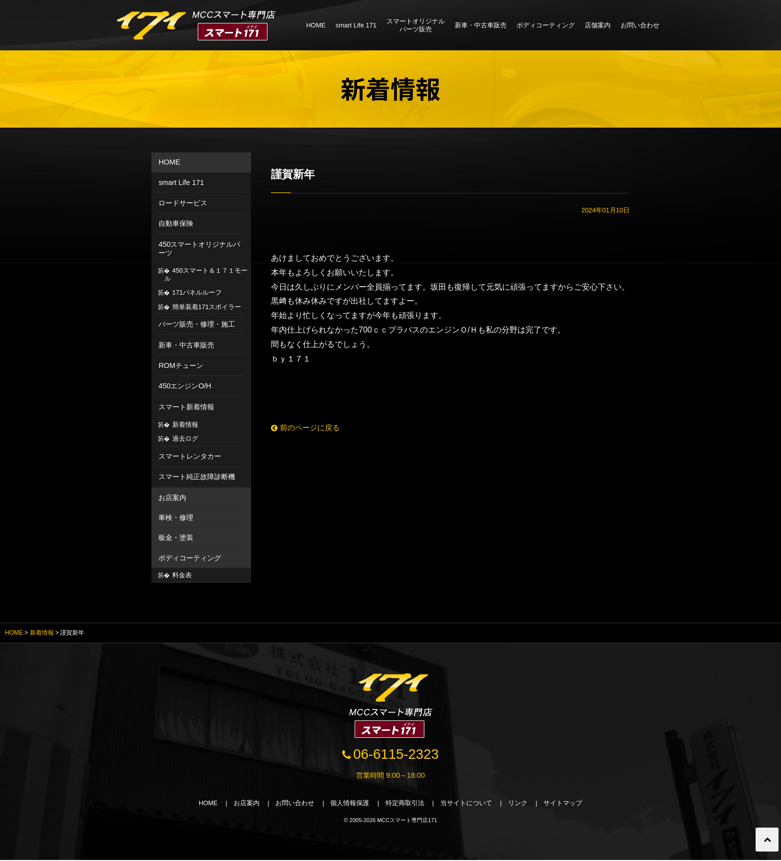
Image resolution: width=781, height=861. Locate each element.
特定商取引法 (405, 804)
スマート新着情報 (186, 407)
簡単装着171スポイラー (206, 307)
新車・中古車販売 (481, 25)
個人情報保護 (349, 804)
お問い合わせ (640, 25)
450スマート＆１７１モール (206, 274)
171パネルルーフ (197, 292)
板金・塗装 (175, 537)
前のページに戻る (307, 427)
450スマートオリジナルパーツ (199, 248)
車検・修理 (175, 517)
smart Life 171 (356, 25)
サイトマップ (564, 804)
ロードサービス (182, 203)
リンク (519, 804)
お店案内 (172, 498)
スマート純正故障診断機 (196, 477)
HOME (316, 25)
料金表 (182, 575)
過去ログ (185, 438)
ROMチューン (180, 365)
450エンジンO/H (184, 386)
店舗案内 (598, 25)
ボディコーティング (546, 25)
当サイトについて (467, 804)
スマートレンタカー (189, 456)
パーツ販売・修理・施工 (196, 324)
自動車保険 (175, 223)
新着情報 (185, 424)
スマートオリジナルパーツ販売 (416, 25)
